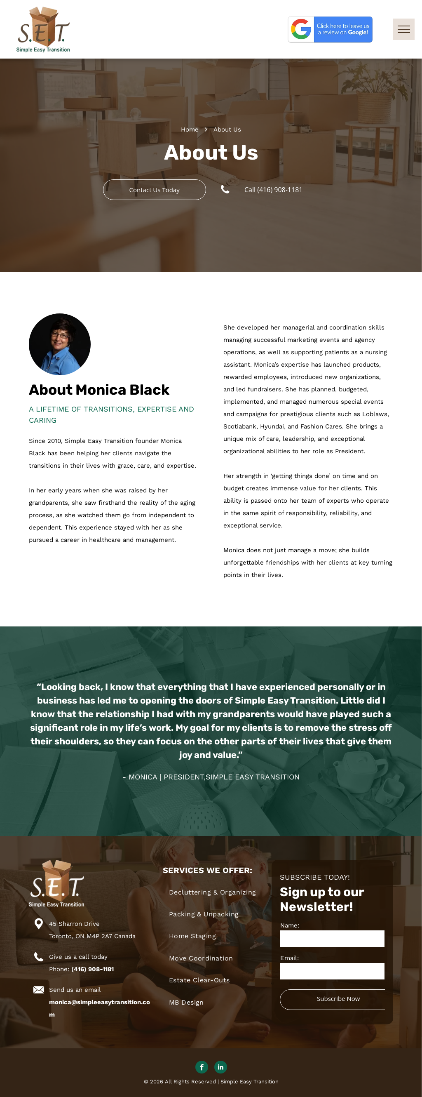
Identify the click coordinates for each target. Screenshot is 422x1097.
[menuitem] (217, 892)
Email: (289, 958)
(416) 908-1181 (92, 969)
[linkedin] (220, 1068)
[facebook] (201, 1068)
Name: (289, 925)
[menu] (404, 29)
